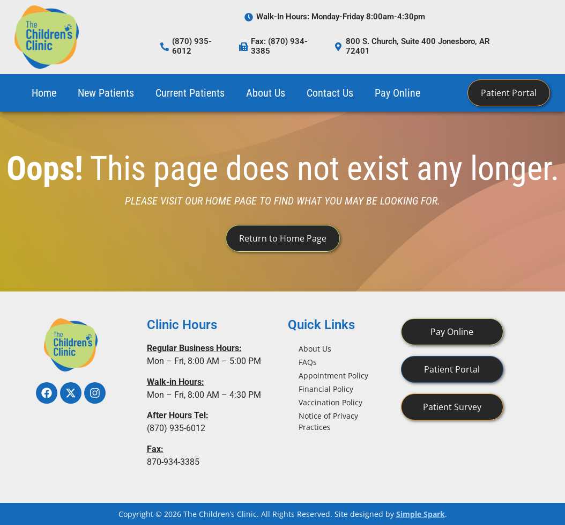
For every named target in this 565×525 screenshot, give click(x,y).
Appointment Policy (333, 375)
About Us (265, 92)
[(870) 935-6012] (164, 46)
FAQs (308, 362)
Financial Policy (326, 389)
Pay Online (397, 92)
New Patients (106, 92)
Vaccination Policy (330, 402)
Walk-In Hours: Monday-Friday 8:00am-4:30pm (340, 16)
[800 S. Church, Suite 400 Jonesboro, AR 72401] (338, 46)
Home (44, 92)
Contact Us (330, 92)
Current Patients (190, 92)
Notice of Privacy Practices (328, 421)
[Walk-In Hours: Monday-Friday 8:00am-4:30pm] (248, 17)
